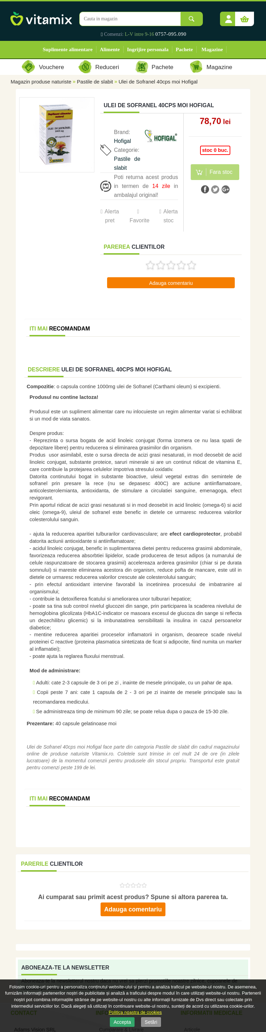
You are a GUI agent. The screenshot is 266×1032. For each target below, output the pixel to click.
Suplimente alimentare (68, 49)
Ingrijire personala (148, 49)
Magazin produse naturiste (41, 82)
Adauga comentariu (171, 283)
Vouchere (51, 67)
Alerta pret (112, 216)
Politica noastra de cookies (135, 1012)
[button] (228, 16)
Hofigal (122, 141)
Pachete (184, 49)
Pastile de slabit (95, 82)
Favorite (139, 220)
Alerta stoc (170, 216)
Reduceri (107, 67)
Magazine (212, 49)
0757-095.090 (171, 34)
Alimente (110, 49)
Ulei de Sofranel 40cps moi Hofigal (157, 82)
